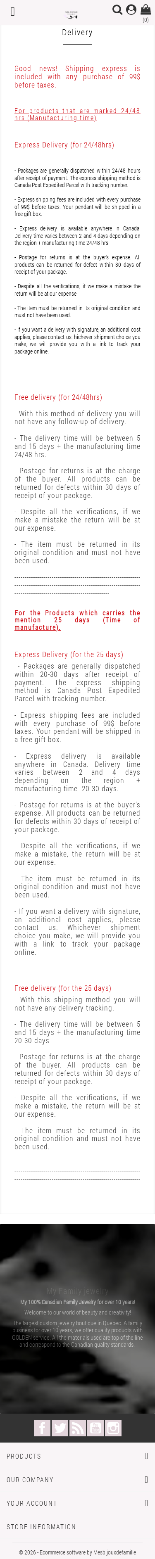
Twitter (60, 1428)
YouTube (95, 1428)
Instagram (113, 1428)
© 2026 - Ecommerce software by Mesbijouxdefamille (77, 1552)
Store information (41, 1526)
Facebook (42, 1428)
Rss (77, 1428)
